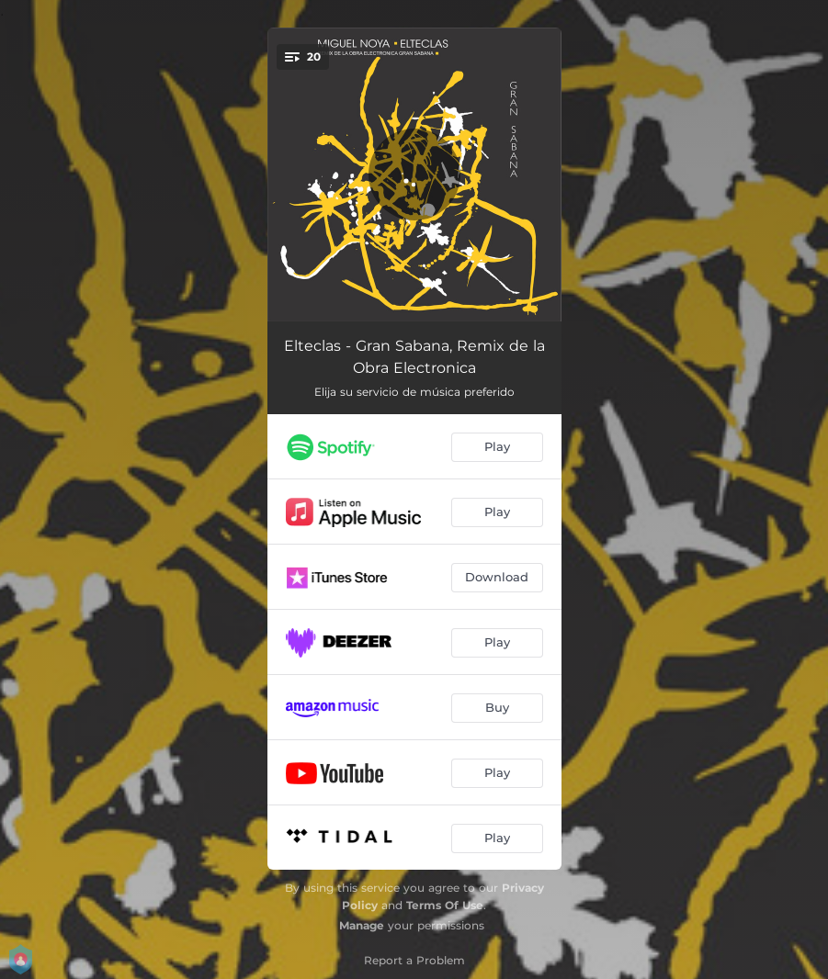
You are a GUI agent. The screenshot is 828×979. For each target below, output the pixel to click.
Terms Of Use (444, 905)
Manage (361, 925)
